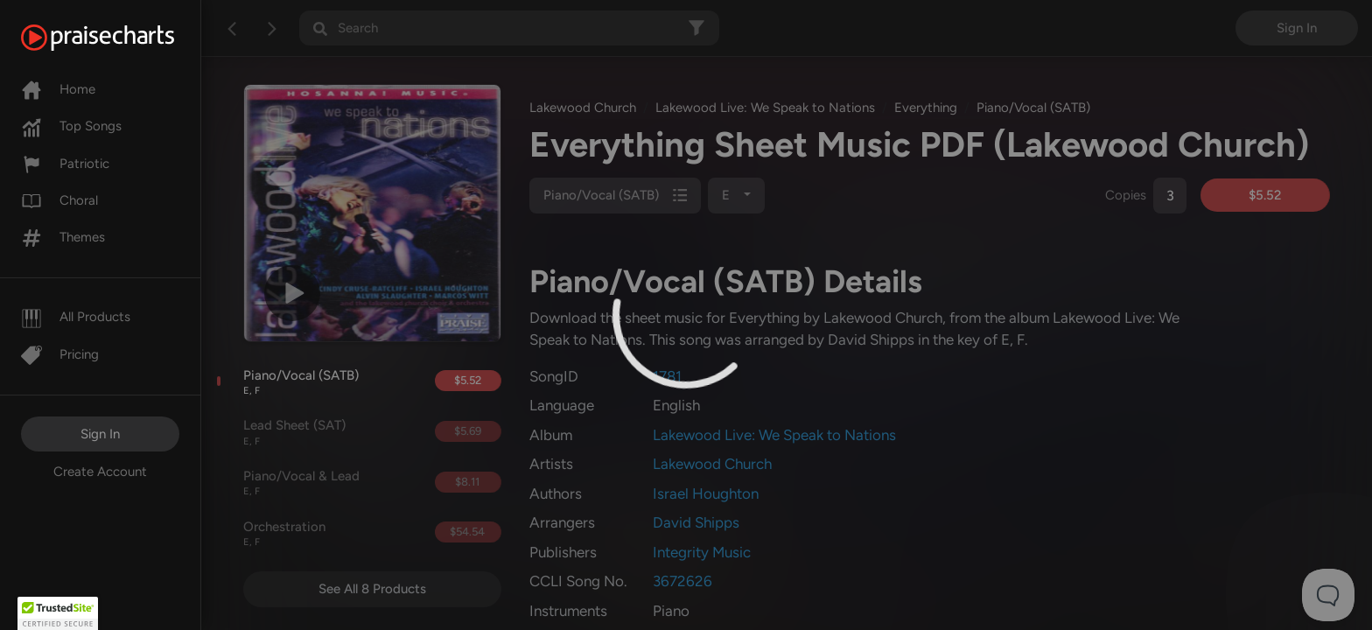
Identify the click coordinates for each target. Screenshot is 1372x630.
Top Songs (71, 126)
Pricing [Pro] (60, 354)
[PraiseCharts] (119, 37)
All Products (75, 317)
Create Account (100, 472)
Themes (63, 237)
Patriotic (65, 164)
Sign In (100, 434)
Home (58, 89)
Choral (59, 200)
